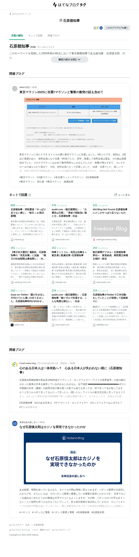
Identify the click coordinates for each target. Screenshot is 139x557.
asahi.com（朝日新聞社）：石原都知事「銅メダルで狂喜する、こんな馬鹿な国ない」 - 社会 (69, 298)
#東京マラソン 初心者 (31, 181)
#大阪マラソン (44, 177)
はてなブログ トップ (20, 14)
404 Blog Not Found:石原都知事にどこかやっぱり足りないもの (110, 211)
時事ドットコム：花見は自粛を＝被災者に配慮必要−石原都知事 (69, 254)
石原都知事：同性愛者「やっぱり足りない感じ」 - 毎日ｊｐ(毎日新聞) (28, 212)
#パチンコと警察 (41, 512)
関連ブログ (54, 35)
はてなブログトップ (61, 530)
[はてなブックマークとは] (29, 194)
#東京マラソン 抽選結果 (59, 181)
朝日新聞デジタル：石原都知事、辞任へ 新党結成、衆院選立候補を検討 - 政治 (110, 255)
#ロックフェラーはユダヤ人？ (106, 402)
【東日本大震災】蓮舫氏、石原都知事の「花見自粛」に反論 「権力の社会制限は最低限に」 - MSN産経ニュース (28, 256)
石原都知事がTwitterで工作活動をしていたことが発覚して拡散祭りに (110, 298)
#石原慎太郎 (97, 512)
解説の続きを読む (70, 59)
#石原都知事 (92, 177)
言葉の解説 (17, 35)
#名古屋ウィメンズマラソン (69, 177)
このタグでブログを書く (117, 28)
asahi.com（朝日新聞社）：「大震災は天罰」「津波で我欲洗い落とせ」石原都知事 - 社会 (69, 212)
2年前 (34, 87)
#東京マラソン (27, 177)
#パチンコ (24, 512)
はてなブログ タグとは (19, 530)
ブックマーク (18, 205)
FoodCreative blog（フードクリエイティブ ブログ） (43, 363)
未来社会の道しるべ (28, 422)
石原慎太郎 (113, 53)
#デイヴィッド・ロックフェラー (71, 402)
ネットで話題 (35, 35)
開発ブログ (45, 530)
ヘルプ (35, 530)
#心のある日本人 (43, 402)
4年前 (42, 422)
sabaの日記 (24, 87)
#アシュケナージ (28, 407)
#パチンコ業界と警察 (63, 512)
